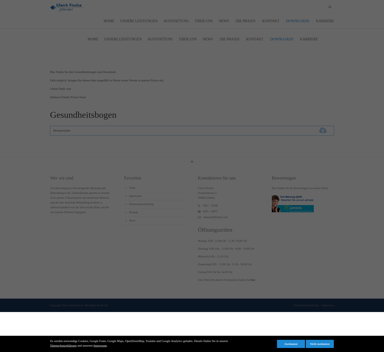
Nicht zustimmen (320, 343)
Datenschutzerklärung (63, 345)
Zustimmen (291, 343)
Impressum (100, 345)
